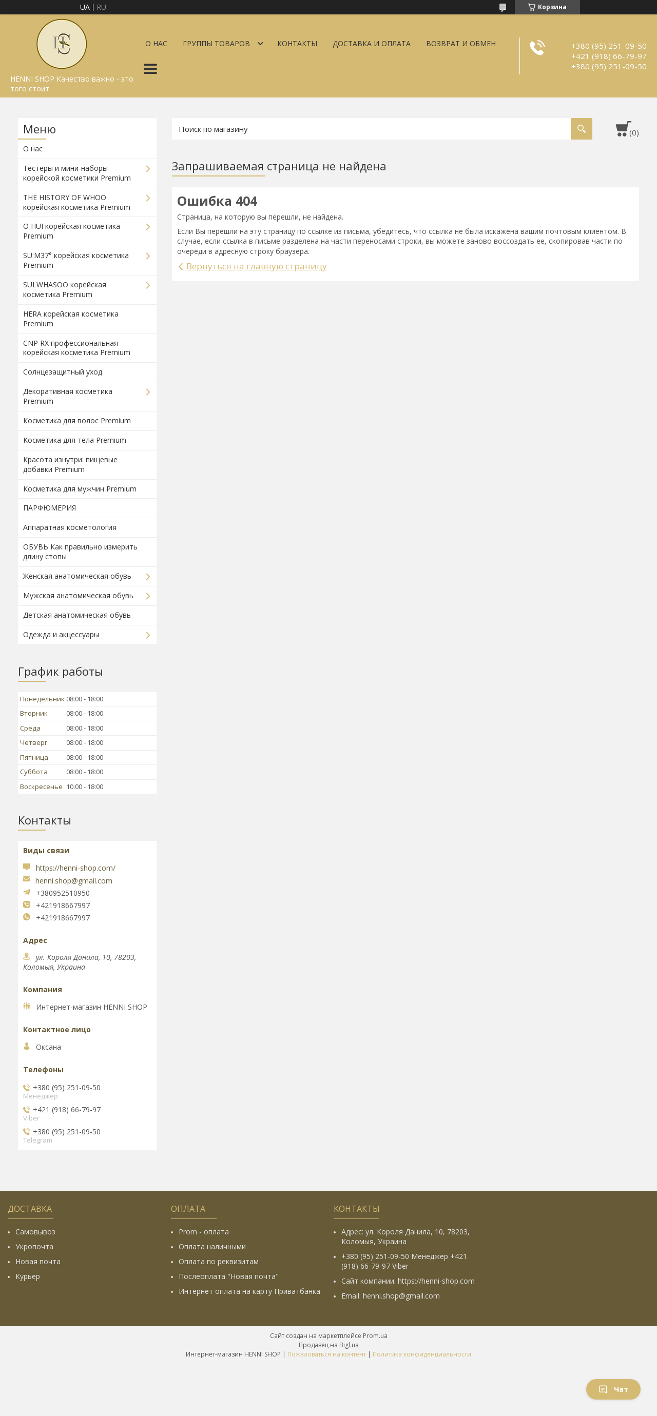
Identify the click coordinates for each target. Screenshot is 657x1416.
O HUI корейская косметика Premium (71, 231)
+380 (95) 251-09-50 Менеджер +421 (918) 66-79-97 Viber (404, 1261)
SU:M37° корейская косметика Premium (76, 260)
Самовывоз (35, 1231)
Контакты (297, 43)
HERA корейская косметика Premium (71, 318)
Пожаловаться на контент (326, 1354)
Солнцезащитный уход (62, 372)
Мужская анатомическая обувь (78, 595)
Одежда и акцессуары (61, 634)
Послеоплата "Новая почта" (229, 1276)
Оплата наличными (212, 1246)
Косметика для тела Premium (74, 440)
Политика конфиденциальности (422, 1354)
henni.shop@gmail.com (73, 881)
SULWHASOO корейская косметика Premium (64, 289)
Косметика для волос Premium (77, 420)
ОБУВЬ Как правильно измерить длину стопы (80, 551)
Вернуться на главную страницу (256, 266)
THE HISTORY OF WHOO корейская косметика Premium (76, 202)
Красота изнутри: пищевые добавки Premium (70, 464)
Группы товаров (216, 43)
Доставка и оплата (372, 43)
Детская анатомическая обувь (77, 615)
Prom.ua (375, 1335)
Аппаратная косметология (70, 527)
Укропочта (34, 1246)
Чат (613, 1389)
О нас (156, 43)
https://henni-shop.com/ (75, 868)
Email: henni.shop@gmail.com (390, 1296)
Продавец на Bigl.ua (329, 1345)
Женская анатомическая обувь (77, 576)
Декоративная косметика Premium (67, 396)
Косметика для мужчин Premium (80, 489)
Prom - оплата (204, 1231)
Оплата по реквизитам (219, 1261)
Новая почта (38, 1261)
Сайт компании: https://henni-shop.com (408, 1281)
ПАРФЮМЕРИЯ (49, 508)
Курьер (27, 1276)
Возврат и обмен (461, 43)
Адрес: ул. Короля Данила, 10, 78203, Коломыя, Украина (405, 1236)
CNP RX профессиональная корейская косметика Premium (76, 348)
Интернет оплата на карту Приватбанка (249, 1291)
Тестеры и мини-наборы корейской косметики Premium (77, 173)
